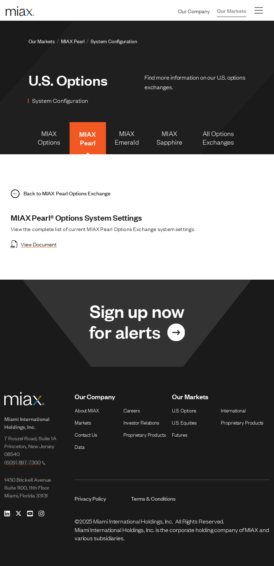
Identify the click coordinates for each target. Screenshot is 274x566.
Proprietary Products (144, 434)
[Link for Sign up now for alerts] (137, 323)
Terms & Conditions (153, 498)
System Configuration (114, 41)
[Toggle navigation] (258, 10)
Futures (179, 434)
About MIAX (87, 410)
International (233, 410)
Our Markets (231, 10)
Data (80, 446)
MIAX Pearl (73, 41)
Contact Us (86, 434)
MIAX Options (49, 137)
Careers (131, 410)
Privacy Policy (90, 498)
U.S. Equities (184, 422)
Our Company (194, 11)
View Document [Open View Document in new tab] (34, 244)
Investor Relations (141, 422)
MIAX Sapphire (169, 137)
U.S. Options (184, 410)
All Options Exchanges (218, 137)
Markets (83, 422)
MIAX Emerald (127, 137)
